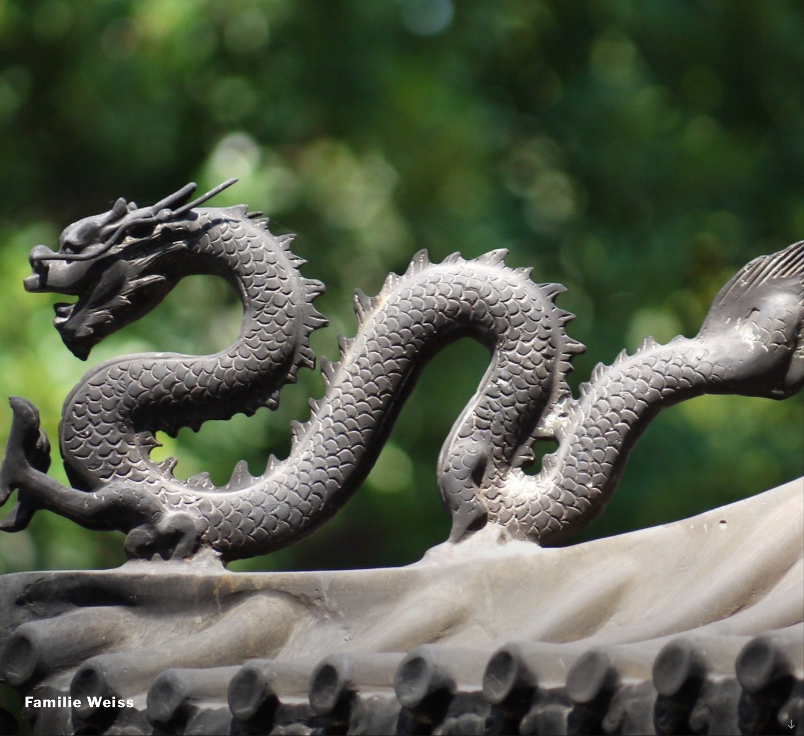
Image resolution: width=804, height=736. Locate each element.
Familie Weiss (80, 702)
